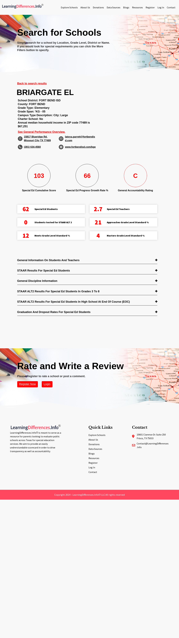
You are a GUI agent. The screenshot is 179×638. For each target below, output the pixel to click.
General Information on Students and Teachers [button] (48, 260)
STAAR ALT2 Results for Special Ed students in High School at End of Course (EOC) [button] (73, 301)
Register (150, 7)
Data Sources (113, 7)
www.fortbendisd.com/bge (80, 147)
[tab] (87, 260)
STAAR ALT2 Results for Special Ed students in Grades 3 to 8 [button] (58, 291)
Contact (171, 7)
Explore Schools (69, 7)
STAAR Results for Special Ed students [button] (43, 270)
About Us (85, 7)
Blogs (126, 7)
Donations (98, 7)
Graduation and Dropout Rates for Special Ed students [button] (54, 312)
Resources (137, 7)
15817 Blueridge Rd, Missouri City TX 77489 (37, 138)
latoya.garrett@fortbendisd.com (80, 138)
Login (47, 384)
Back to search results (32, 83)
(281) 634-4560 (32, 147)
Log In (160, 7)
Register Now (27, 384)
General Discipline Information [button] (37, 280)
